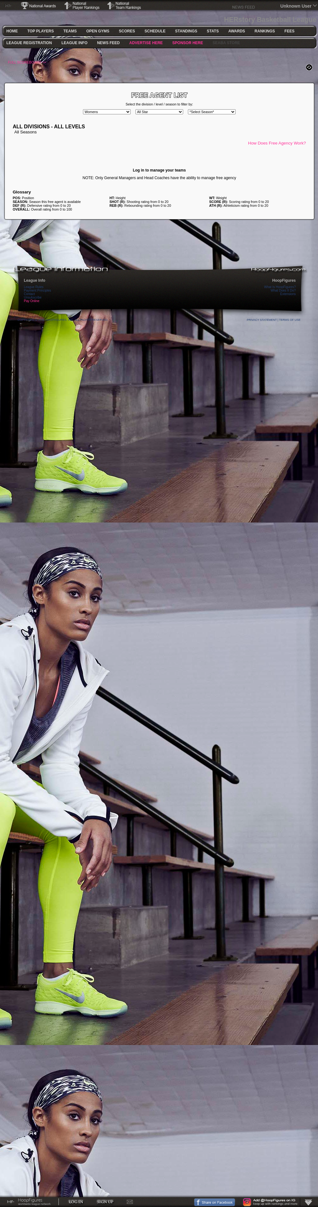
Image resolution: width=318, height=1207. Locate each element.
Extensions (288, 294)
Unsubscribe (33, 297)
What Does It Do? (283, 290)
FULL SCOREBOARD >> (27, 62)
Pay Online (31, 301)
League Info (34, 280)
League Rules (34, 287)
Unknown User (296, 6)
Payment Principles (37, 290)
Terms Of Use (290, 319)
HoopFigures (284, 280)
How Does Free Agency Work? (277, 143)
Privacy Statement (262, 319)
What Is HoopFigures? (280, 287)
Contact (29, 294)
